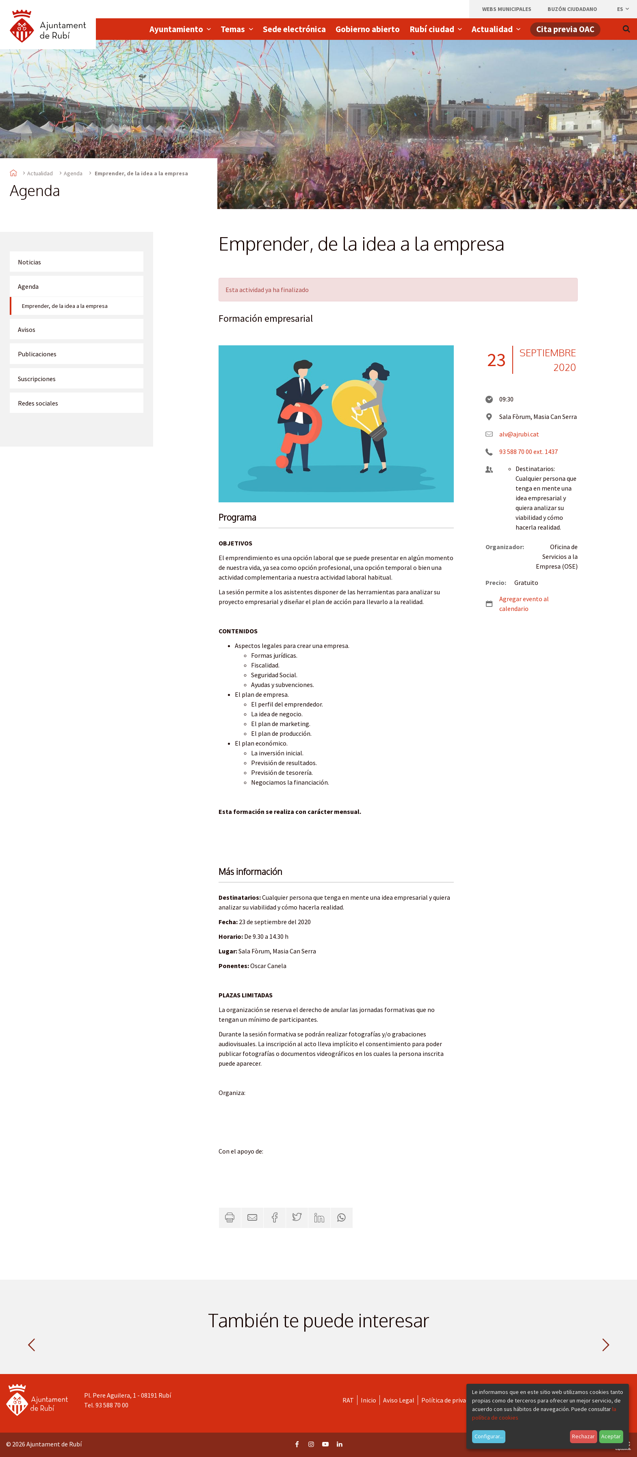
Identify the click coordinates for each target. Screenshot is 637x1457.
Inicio (368, 1400)
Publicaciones (37, 354)
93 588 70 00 (111, 1405)
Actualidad (40, 173)
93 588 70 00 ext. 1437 (528, 451)
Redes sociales (38, 403)
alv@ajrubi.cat (519, 434)
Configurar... (488, 1436)
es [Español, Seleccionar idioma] (623, 9)
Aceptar (611, 1436)
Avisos (26, 329)
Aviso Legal (398, 1400)
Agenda (73, 173)
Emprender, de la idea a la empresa (65, 306)
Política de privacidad (450, 1400)
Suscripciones (37, 379)
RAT (348, 1400)
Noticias (29, 262)
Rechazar (583, 1436)
